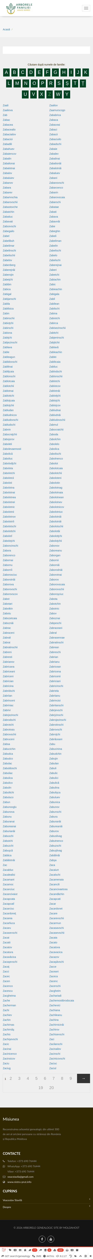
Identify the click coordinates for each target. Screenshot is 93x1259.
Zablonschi (9, 376)
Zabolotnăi (55, 521)
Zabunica (54, 802)
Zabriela (54, 690)
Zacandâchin (56, 894)
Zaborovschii (56, 589)
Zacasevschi (10, 932)
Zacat (6, 937)
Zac (5, 865)
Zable (6, 352)
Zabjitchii (54, 342)
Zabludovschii (57, 419)
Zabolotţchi (55, 535)
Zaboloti (7, 482)
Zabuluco (8, 797)
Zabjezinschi (10, 342)
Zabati (53, 211)
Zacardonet (56, 908)
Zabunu (7, 816)
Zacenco (8, 985)
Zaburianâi (9, 831)
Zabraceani (55, 627)
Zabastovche (10, 206)
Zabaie (53, 148)
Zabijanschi (9, 298)
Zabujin (53, 758)
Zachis (6, 1034)
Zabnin (7, 429)
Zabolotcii (8, 477)
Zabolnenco (56, 458)
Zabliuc (53, 366)
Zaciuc (53, 1063)
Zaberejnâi (9, 269)
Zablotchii (8, 385)
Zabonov (54, 545)
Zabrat (6, 642)
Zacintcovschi (57, 1058)
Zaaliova (8, 110)
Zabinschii (8, 318)
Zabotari (7, 603)
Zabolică (8, 453)
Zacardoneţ (9, 913)
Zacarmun (55, 923)
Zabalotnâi (55, 168)
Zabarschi (55, 202)
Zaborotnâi (9, 579)
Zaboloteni (55, 477)
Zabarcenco (56, 187)
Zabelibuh (8, 240)
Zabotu (7, 613)
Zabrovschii (9, 734)
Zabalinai (54, 158)
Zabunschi (55, 811)
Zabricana (8, 666)
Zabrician (8, 681)
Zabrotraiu (9, 729)
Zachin (7, 1019)
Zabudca (8, 753)
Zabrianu (54, 661)
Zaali (5, 105)
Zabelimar (8, 245)
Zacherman (9, 1005)
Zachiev (7, 1015)
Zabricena (55, 671)
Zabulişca (55, 792)
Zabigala (54, 294)
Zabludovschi (10, 419)
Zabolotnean (56, 497)
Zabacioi (8, 139)
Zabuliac (8, 773)
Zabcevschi (9, 226)
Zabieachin (55, 289)
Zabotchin (55, 603)
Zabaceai (54, 124)
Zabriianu (54, 695)
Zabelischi (55, 250)
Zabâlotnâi (9, 860)
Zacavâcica (9, 956)
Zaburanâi (55, 821)
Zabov (53, 613)
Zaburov (54, 831)
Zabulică (54, 782)
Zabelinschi (9, 250)
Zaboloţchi (9, 540)
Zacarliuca (9, 923)
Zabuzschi (55, 845)
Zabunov (54, 806)
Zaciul (52, 1068)
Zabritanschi (56, 705)
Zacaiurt (54, 869)
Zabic (52, 284)
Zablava (7, 347)
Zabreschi (55, 652)
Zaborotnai (55, 574)
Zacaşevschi (10, 961)
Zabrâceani (55, 739)
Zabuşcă (8, 850)
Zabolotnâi (55, 516)
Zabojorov (8, 439)
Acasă (6, 29)
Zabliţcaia (8, 371)
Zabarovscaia (57, 197)
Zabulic (53, 773)
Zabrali (7, 637)
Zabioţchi (8, 323)
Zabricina (8, 685)
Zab (5, 115)
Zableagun (9, 356)
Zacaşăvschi (56, 961)
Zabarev (7, 192)
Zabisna (7, 332)
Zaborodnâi (56, 569)
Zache (6, 1000)
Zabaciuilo (55, 139)
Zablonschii (56, 376)
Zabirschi (8, 327)
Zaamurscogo (57, 110)
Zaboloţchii (55, 540)
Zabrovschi (55, 729)
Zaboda (53, 434)
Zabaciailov (9, 134)
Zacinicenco (10, 1053)
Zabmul (53, 424)
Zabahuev (8, 148)
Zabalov (7, 173)
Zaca (52, 865)
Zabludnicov (10, 415)
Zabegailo (8, 231)
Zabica (7, 289)
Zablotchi (54, 381)
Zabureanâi (56, 826)
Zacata (53, 937)
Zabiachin (55, 279)
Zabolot (53, 463)
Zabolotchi (9, 473)
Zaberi (53, 269)
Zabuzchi (8, 845)
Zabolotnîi (8, 521)
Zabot (6, 598)
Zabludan (8, 410)
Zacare (53, 913)
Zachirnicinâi (56, 1024)
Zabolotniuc (56, 511)
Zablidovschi (10, 361)
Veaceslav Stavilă (46, 1200)
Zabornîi (7, 569)
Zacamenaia (56, 879)
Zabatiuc (8, 216)
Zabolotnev (55, 502)
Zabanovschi (56, 182)
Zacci (6, 971)
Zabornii (54, 560)
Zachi (6, 1010)
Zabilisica (8, 308)
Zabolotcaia (56, 468)
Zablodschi (55, 371)
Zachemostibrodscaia (61, 1000)
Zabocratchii (56, 429)
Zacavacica (56, 952)
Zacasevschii (56, 932)
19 (40, 1087)
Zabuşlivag (55, 850)
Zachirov (54, 1029)
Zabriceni (8, 676)
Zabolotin (54, 482)
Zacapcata (9, 898)
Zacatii (6, 942)
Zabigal (7, 294)
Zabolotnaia (56, 492)
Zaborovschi (10, 589)
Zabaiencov (9, 153)
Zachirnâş (8, 1029)
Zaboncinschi (10, 545)
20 (51, 1087)
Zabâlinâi (54, 855)
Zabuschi (8, 835)
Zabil (52, 298)
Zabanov (8, 182)
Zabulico (8, 782)
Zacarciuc (8, 908)
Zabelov (7, 260)
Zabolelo (54, 444)
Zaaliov (53, 105)
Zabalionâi (55, 163)
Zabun (6, 802)
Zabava (53, 216)
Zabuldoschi (10, 768)
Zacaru (7, 927)
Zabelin (53, 245)
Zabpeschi (55, 623)
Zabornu (7, 565)
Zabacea (8, 124)
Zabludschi (9, 424)
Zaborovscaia (57, 584)
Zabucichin (9, 748)
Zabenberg (9, 265)
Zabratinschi (56, 642)
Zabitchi (53, 332)
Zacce (52, 966)
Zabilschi (54, 308)
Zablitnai (8, 366)
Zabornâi (54, 565)
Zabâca (7, 855)
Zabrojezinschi (57, 719)
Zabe (52, 226)
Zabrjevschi (56, 710)
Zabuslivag (55, 835)
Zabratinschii (10, 647)
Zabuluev (54, 797)
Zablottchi (8, 395)
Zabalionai (9, 163)
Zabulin (7, 787)
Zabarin (53, 192)
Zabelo (53, 255)
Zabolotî (7, 535)
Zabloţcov (55, 405)
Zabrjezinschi (10, 715)
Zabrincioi (55, 700)
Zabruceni (8, 739)
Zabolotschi (9, 526)
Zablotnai (8, 390)
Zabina (53, 313)
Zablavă (54, 347)
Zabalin (7, 158)
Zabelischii (9, 255)
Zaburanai (8, 821)
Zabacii (53, 134)
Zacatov (7, 947)
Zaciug (7, 1068)
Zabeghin (54, 231)
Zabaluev (54, 173)
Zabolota (8, 468)
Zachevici (54, 1005)
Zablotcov (55, 385)
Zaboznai (54, 618)
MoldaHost (71, 1227)
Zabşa (53, 860)
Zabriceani (9, 671)
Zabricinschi (56, 685)
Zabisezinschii (57, 327)
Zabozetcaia (10, 618)
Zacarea (7, 918)
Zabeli (52, 235)
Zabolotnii (8, 511)
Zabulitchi (8, 792)
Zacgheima (9, 995)
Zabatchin (8, 211)
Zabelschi (55, 260)
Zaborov (54, 579)
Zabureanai (9, 826)
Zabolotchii (55, 473)
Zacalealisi (9, 874)
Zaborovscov (10, 594)
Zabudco (8, 758)
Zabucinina (55, 748)
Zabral (53, 632)
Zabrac (7, 627)
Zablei (52, 356)
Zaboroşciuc (56, 594)
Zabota (53, 598)
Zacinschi (54, 1053)
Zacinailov (55, 1048)
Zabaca (53, 119)
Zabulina (54, 787)
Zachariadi (55, 995)
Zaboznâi (8, 623)
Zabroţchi (54, 734)
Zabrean (54, 647)
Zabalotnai (9, 168)
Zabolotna (8, 487)
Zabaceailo (9, 129)
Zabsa (6, 744)
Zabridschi (9, 690)
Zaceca (53, 976)
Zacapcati (55, 898)
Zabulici (53, 777)
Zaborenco (9, 555)
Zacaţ (6, 966)
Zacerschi (55, 985)
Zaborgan (55, 555)
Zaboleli (7, 444)
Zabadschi (55, 144)
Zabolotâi (54, 531)
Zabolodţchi (9, 463)
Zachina (54, 1019)
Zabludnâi (55, 415)
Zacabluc (8, 869)
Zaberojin (8, 274)
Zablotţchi (55, 395)
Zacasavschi (56, 927)
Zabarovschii (10, 202)
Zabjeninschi (56, 337)
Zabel (6, 235)
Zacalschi (54, 874)
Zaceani (54, 971)
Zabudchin (55, 753)
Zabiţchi (7, 337)
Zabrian (53, 656)
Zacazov (54, 956)
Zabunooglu (10, 806)
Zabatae (54, 206)
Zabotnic (54, 608)
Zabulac (7, 763)
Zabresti (7, 656)
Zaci (51, 1039)
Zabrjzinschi (56, 715)
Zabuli (52, 768)
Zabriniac (8, 705)
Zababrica (55, 115)
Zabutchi (8, 840)
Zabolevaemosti (12, 448)
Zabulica (8, 777)
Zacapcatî (8, 903)
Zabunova (8, 811)
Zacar (52, 903)
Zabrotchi (8, 724)
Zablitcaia (55, 361)
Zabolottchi (9, 531)
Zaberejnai (55, 265)
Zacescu (8, 990)
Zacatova (54, 947)
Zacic (6, 1044)
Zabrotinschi (56, 724)
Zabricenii (55, 676)
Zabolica (54, 448)
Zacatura (8, 952)
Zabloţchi (54, 400)
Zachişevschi (10, 1039)
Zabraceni (8, 632)
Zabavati (8, 221)
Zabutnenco (56, 840)
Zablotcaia (9, 381)
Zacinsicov (9, 1058)
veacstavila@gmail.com (20, 1176)
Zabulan (54, 763)
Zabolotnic (9, 506)
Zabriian (7, 695)
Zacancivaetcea (58, 889)
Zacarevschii (56, 918)
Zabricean (55, 666)
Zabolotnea (9, 497)
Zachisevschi (56, 1034)
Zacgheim (55, 990)
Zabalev (54, 153)
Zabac (6, 119)
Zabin (6, 313)
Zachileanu (55, 1015)
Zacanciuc (9, 889)
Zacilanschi (55, 1044)
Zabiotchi (54, 318)
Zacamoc (8, 884)
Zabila (6, 303)
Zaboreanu (55, 550)
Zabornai (8, 560)
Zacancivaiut (10, 894)
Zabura (53, 816)
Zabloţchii (8, 405)
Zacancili (54, 884)
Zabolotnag (55, 487)
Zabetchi (54, 274)
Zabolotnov (9, 516)
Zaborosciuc (10, 574)
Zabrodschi (9, 719)
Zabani (53, 177)
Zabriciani (55, 681)
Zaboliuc (8, 458)
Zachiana (54, 1010)
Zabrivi (7, 710)
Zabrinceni (9, 700)
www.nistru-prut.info (19, 1181)
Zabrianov (8, 661)
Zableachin (55, 352)
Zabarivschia (10, 197)
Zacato (53, 942)
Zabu (52, 744)
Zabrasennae (57, 637)
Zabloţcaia (9, 400)
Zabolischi (55, 453)
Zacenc (53, 981)
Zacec (6, 976)
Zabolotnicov (56, 506)
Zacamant (8, 879)
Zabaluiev (8, 177)
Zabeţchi (8, 279)
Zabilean (54, 303)
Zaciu (6, 1063)
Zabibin (7, 284)
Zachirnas (8, 1024)
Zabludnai (55, 410)
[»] (83, 1078)
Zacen (6, 981)
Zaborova (8, 584)
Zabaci (53, 129)
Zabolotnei (9, 502)
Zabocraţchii (10, 434)
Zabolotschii (56, 526)
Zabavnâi (54, 221)
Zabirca (53, 323)
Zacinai (7, 1048)
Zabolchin (55, 439)
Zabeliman (55, 240)
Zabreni (7, 652)
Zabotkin (8, 608)
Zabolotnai (9, 492)
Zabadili (7, 144)
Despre (46, 1207)
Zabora (7, 550)
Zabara (7, 187)
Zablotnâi (54, 390)
